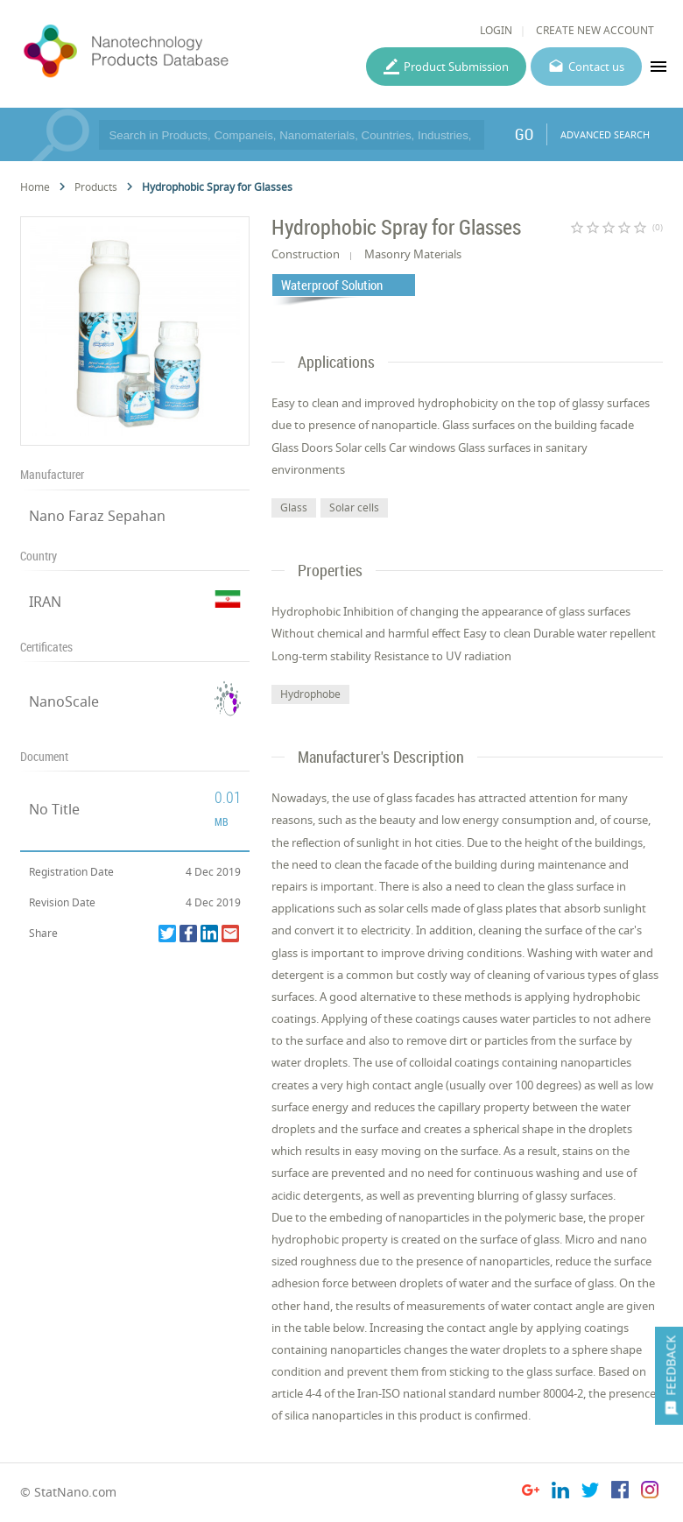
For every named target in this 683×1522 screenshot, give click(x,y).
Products (95, 187)
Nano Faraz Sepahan (97, 515)
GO (524, 133)
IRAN (45, 601)
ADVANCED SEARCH (605, 134)
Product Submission (456, 66)
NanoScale (64, 701)
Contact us (596, 66)
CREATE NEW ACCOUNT (595, 30)
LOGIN (496, 30)
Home (35, 187)
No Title (54, 809)
